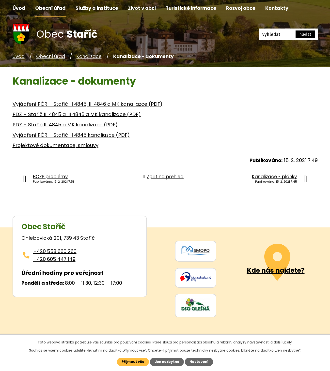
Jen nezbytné (167, 361)
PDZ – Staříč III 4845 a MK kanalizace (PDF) (65, 124)
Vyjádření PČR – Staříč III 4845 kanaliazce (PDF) (71, 135)
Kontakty (276, 8)
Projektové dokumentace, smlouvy (55, 145)
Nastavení (201, 361)
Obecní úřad (50, 8)
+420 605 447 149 (54, 259)
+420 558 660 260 (55, 251)
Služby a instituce (97, 8)
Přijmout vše (131, 361)
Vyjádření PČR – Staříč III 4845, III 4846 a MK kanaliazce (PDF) (87, 104)
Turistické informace (191, 8)
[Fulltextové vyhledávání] (288, 34)
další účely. (283, 341)
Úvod (19, 8)
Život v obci (142, 8)
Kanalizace (89, 56)
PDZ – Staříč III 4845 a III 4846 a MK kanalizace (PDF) (77, 114)
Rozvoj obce (240, 8)
